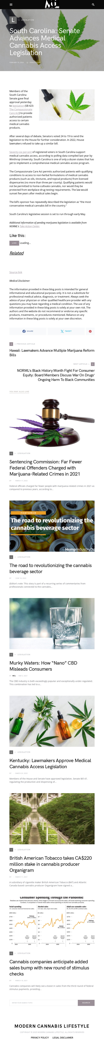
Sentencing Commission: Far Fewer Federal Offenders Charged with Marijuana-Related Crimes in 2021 (45, 468)
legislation (18, 105)
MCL (14, 676)
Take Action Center (29, 226)
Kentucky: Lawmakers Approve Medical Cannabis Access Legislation (50, 764)
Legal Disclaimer (62, 1037)
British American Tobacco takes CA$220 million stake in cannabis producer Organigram (50, 864)
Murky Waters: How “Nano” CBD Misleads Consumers (43, 666)
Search (86, 1003)
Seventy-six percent (20, 152)
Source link (15, 272)
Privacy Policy (40, 1037)
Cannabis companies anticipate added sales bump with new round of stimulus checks (49, 968)
